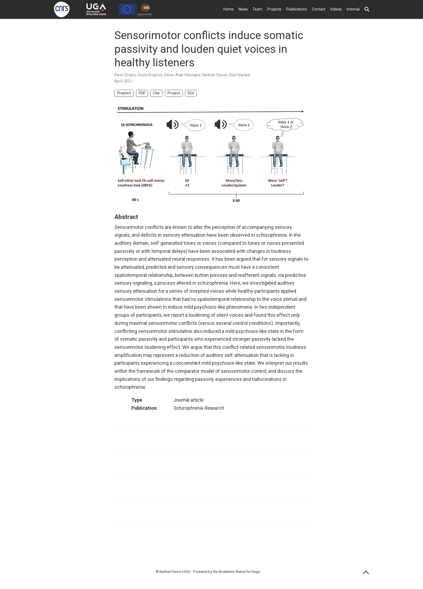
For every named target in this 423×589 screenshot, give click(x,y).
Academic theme (232, 571)
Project (174, 93)
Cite (156, 93)
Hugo (256, 571)
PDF (142, 93)
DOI (191, 93)
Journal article (188, 400)
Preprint (124, 93)
